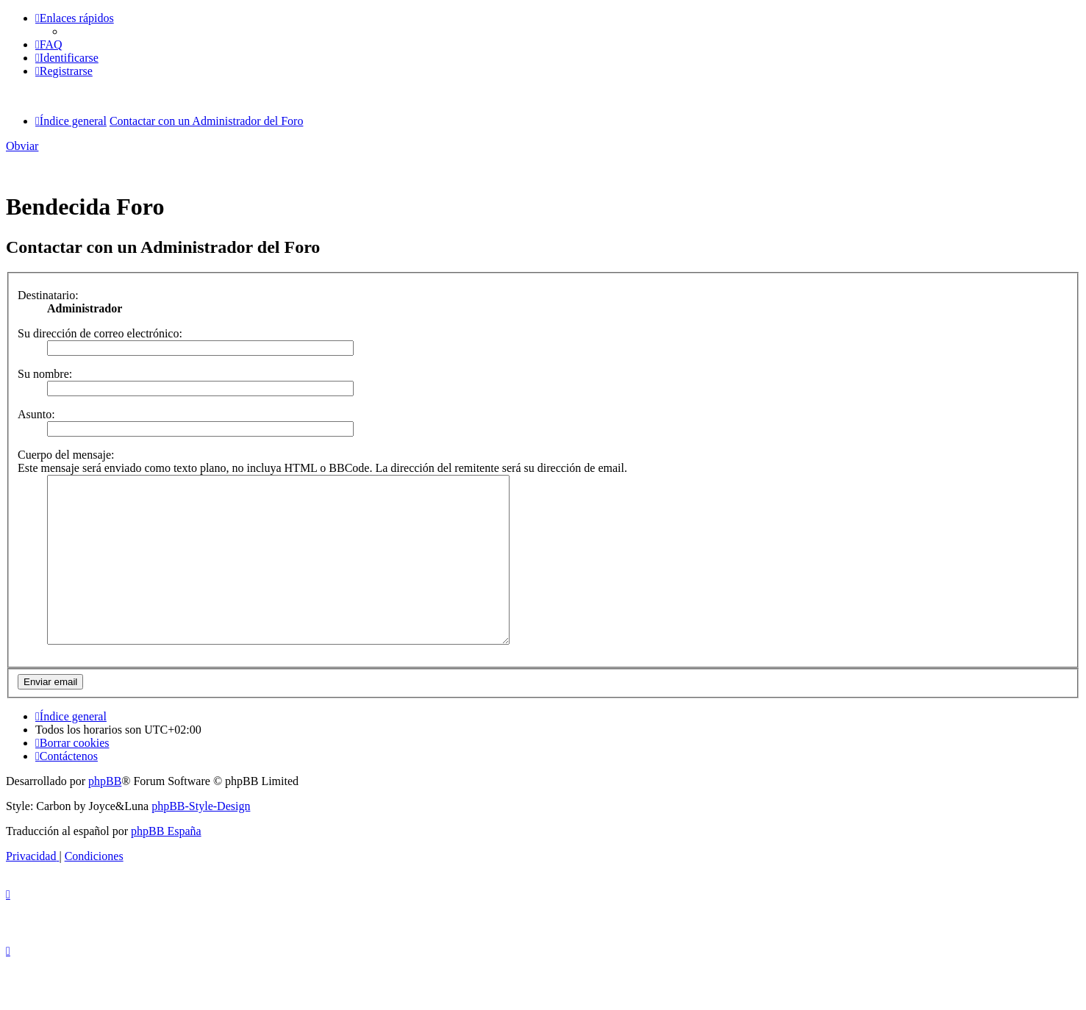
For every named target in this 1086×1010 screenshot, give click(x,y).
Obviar (22, 146)
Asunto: (36, 414)
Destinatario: (48, 295)
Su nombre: (45, 374)
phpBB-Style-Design (200, 839)
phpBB (104, 814)
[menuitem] (48, 44)
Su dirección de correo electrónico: (100, 333)
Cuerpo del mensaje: (66, 454)
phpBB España (166, 864)
